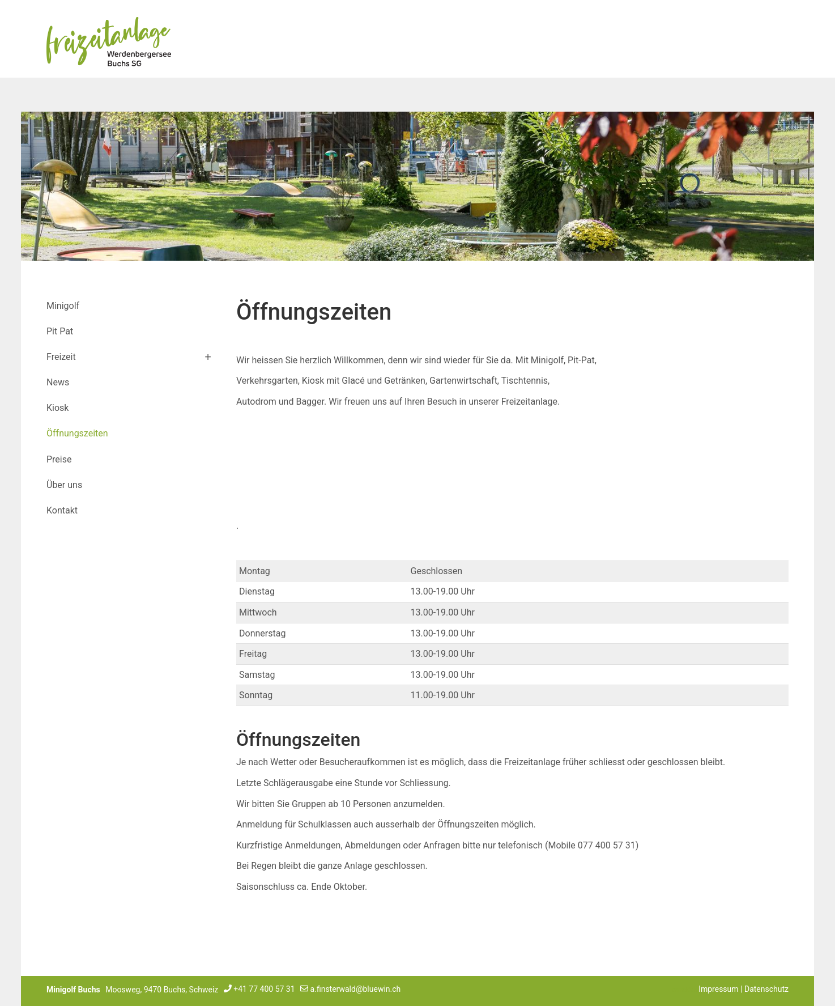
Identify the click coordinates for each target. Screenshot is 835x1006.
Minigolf (62, 305)
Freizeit (61, 356)
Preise (58, 459)
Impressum (718, 989)
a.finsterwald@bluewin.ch (355, 989)
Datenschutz (766, 989)
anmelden (684, 990)
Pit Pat (59, 331)
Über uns (64, 484)
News (57, 382)
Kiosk (57, 407)
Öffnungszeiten (77, 433)
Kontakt (62, 510)
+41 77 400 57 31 (264, 989)
